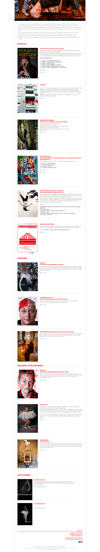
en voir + (43, 419)
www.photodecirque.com (41, 486)
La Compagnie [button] (44, 19)
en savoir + (44, 69)
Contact (66, 19)
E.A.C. (51, 19)
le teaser (43, 72)
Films (55, 19)
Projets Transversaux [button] (33, 19)
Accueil (18, 19)
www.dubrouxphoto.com (41, 507)
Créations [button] (24, 19)
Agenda (60, 19)
